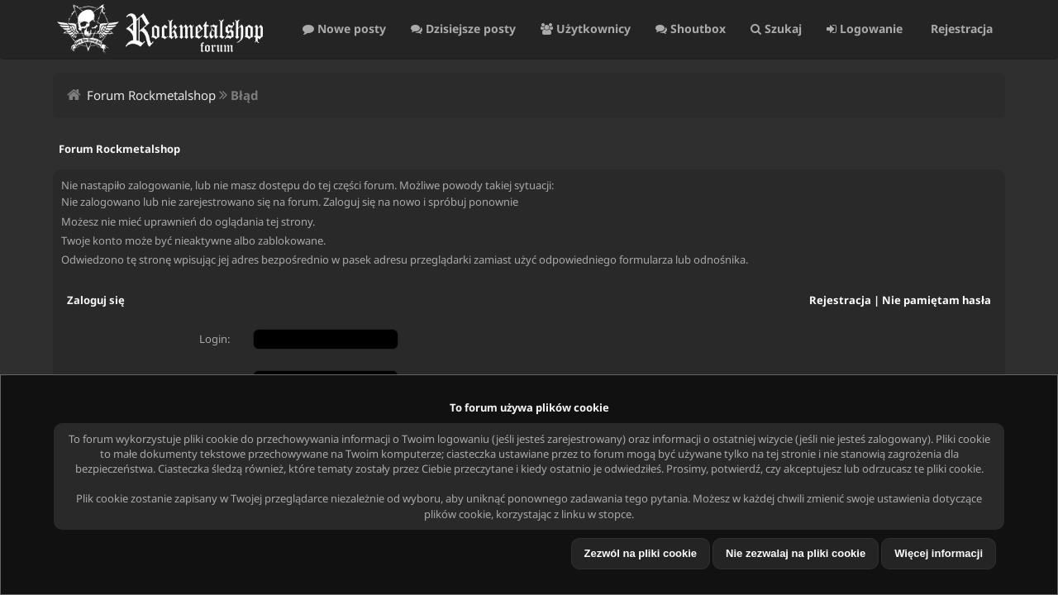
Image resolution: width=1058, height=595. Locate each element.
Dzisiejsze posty (463, 28)
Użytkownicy (586, 28)
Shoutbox (690, 28)
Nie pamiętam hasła (936, 300)
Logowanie (865, 28)
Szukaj (776, 28)
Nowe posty (344, 28)
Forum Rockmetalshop (151, 95)
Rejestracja (960, 28)
